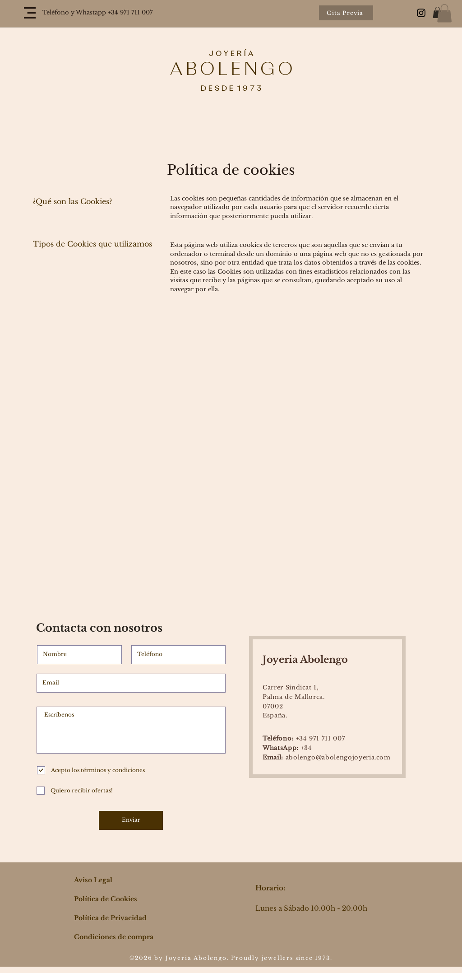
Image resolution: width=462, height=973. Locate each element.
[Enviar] (131, 820)
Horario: (270, 888)
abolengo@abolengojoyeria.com (327, 757)
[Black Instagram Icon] (421, 13)
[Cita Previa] (346, 12)
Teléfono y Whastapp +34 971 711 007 (97, 12)
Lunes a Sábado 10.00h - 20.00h (311, 908)
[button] (30, 13)
